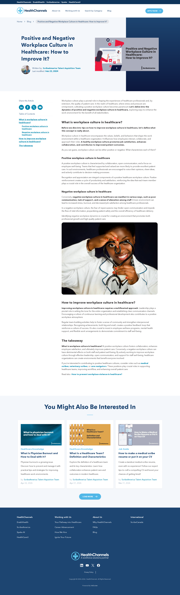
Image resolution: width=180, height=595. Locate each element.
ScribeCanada (137, 522)
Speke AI (21, 532)
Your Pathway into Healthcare (68, 522)
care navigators (98, 366)
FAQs (95, 527)
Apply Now (154, 11)
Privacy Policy (88, 572)
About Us (56, 11)
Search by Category (93, 11)
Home (19, 21)
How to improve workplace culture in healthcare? (32, 140)
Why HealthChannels (102, 522)
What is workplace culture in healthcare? (33, 121)
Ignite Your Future (63, 537)
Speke (64, 2)
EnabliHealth (39, 2)
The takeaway (26, 145)
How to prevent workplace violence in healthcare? (97, 374)
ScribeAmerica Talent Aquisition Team (61, 68)
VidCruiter (94, 586)
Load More (90, 497)
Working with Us (72, 11)
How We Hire (61, 532)
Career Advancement (64, 527)
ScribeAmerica (53, 2)
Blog (109, 11)
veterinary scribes (79, 366)
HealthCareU (74, 2)
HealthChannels (24, 2)
